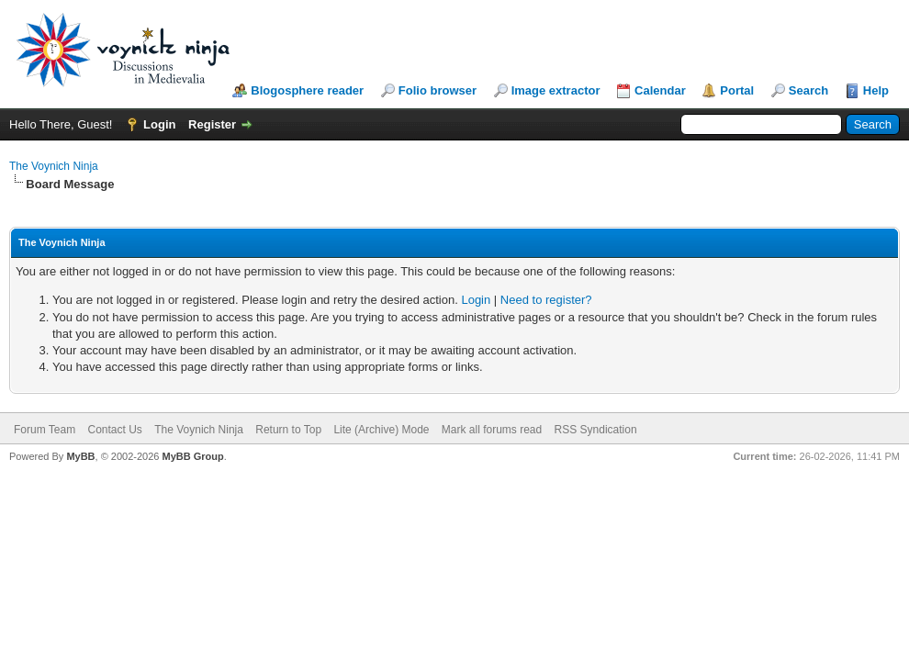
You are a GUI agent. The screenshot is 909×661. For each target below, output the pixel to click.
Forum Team (44, 429)
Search (808, 90)
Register (212, 124)
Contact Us (114, 429)
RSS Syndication (596, 429)
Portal (737, 90)
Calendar (660, 90)
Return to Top (288, 429)
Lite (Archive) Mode (381, 429)
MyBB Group (192, 456)
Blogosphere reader (307, 90)
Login (159, 124)
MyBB (80, 456)
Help (876, 90)
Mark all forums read (492, 429)
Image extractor (555, 90)
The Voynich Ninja (53, 166)
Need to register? (546, 300)
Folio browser (437, 90)
